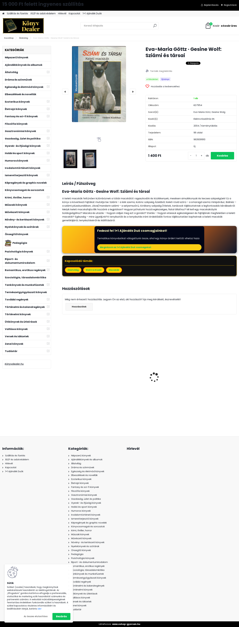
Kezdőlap (9, 38)
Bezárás (61, 616)
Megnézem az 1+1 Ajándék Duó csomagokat (125, 247)
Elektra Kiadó (94, 269)
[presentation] (65, 92)
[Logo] (23, 25)
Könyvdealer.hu (14, 364)
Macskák (114, 269)
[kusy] (196, 155)
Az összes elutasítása (36, 616)
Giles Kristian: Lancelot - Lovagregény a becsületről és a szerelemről (171, 389)
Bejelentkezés (211, 5)
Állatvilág (23, 38)
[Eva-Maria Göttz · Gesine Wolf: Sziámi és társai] (99, 84)
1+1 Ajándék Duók (92, 13)
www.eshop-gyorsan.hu (126, 624)
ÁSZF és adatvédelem (43, 13)
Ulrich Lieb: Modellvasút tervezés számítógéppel (211, 383)
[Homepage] (3, 14)
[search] (155, 27)
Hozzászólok (79, 306)
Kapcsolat (74, 13)
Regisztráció (230, 5)
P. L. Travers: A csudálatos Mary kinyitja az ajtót (127, 384)
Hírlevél (62, 13)
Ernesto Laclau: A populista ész (83, 382)
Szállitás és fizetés (17, 13)
